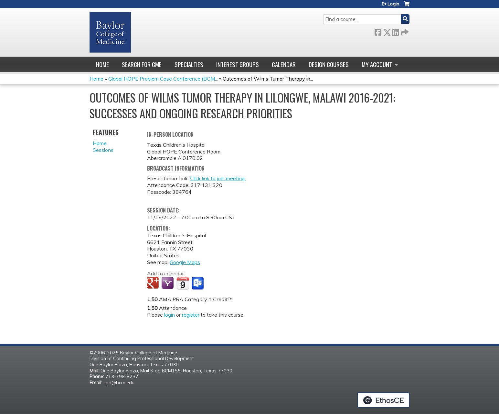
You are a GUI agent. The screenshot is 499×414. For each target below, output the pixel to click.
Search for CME (142, 64)
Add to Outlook (198, 283)
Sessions (103, 150)
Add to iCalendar (182, 283)
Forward (404, 31)
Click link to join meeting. (218, 178)
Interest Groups (237, 64)
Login (393, 4)
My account (377, 64)
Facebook (378, 31)
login (169, 314)
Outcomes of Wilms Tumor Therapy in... (268, 78)
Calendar (284, 64)
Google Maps (185, 262)
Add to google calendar (153, 283)
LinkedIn (395, 31)
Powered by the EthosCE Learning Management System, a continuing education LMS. (383, 400)
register (190, 314)
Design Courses (329, 64)
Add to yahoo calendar (168, 283)
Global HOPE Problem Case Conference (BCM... (163, 78)
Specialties (189, 64)
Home (102, 64)
